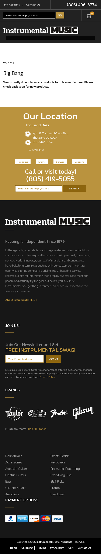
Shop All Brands (36, 428)
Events (42, 161)
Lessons (79, 161)
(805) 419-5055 (50, 178)
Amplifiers (12, 494)
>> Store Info (36, 150)
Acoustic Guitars (16, 468)
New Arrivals (13, 456)
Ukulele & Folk (15, 488)
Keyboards (58, 462)
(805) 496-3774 (82, 4)
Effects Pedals (60, 456)
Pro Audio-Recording (65, 468)
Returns (41, 548)
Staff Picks (57, 481)
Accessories (13, 462)
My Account (12, 5)
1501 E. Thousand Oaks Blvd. (51, 133)
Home (13, 548)
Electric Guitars (15, 475)
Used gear (57, 494)
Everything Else (61, 475)
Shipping (27, 548)
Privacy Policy (47, 377)
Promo (55, 488)
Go (60, 15)
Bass (8, 481)
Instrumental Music (47, 542)
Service (60, 161)
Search (74, 188)
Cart (70, 548)
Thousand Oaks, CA (45, 137)
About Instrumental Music (21, 300)
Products (23, 161)
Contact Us (33, 5)
